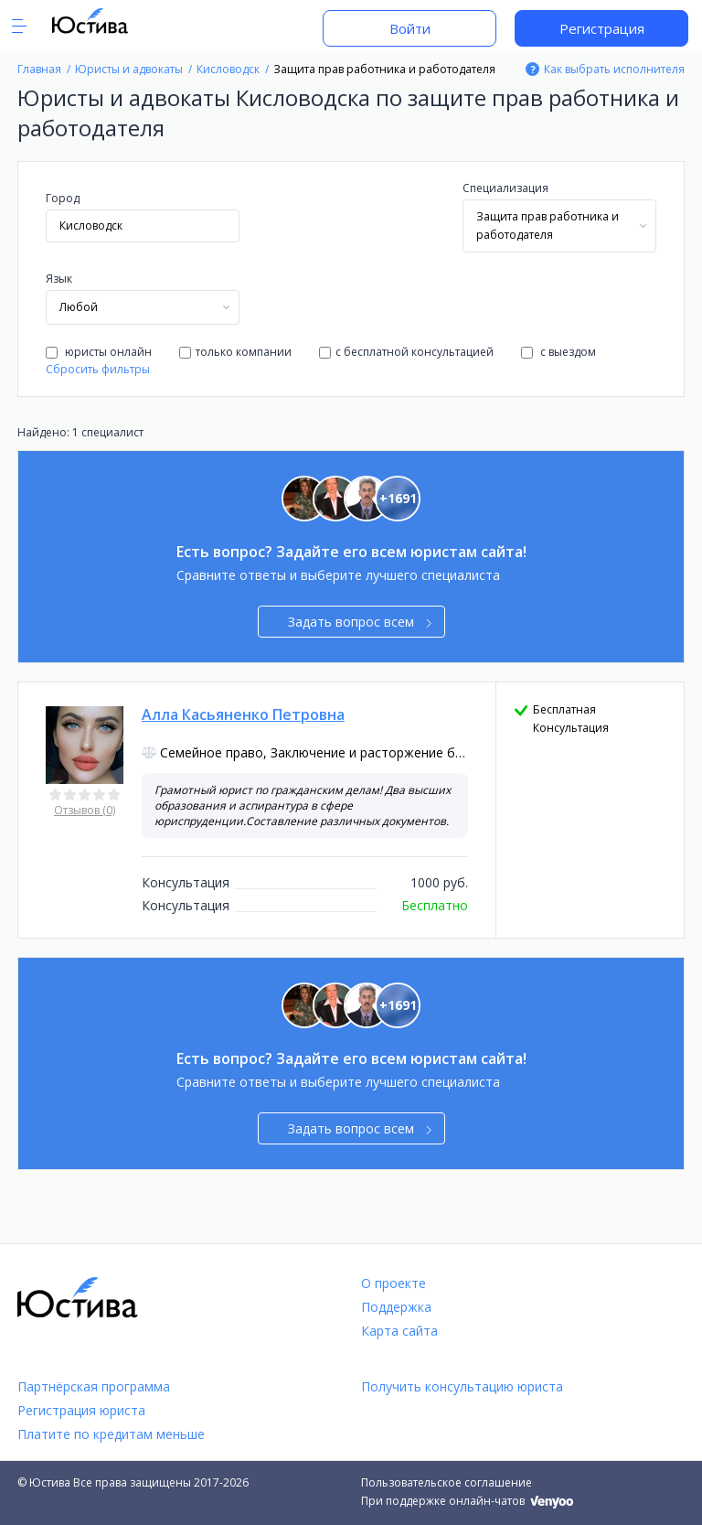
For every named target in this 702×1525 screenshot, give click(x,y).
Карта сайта (399, 1330)
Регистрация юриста (81, 1410)
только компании (235, 352)
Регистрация (601, 28)
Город (63, 198)
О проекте (393, 1283)
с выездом (558, 352)
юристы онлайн (99, 352)
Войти (410, 28)
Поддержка (396, 1307)
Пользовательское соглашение (446, 1482)
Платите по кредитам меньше (111, 1434)
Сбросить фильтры (98, 369)
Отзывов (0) (84, 810)
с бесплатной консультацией (406, 352)
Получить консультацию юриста (462, 1386)
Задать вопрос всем (359, 621)
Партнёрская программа (93, 1386)
